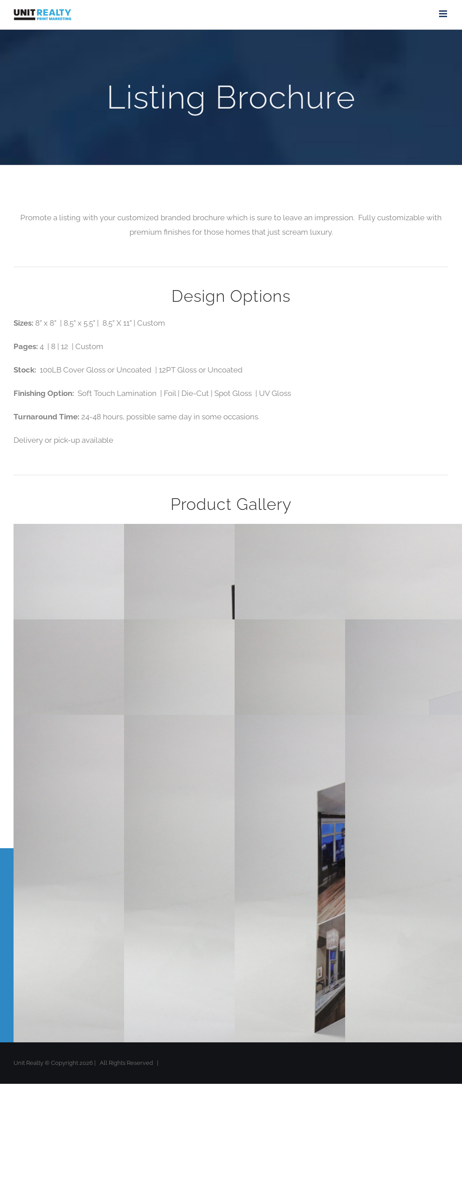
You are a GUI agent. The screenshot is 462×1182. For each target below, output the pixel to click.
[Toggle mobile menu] (443, 13)
